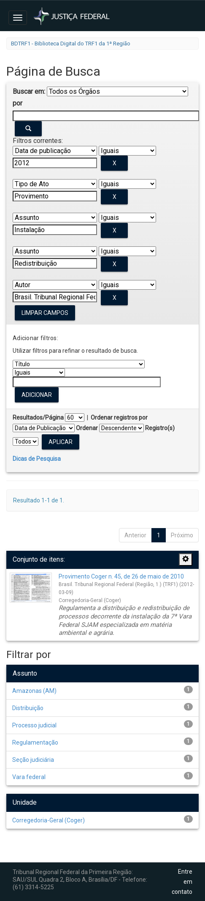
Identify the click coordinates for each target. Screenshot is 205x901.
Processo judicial (34, 725)
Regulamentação (35, 742)
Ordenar (87, 428)
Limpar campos (45, 312)
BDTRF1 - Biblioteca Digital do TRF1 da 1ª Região (70, 43)
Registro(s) (160, 428)
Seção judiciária (33, 759)
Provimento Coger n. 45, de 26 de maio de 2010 (121, 576)
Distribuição (27, 708)
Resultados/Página (38, 417)
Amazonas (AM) (34, 690)
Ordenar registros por (119, 417)
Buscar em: (29, 91)
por (17, 103)
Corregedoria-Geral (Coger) (48, 820)
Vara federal (29, 777)
